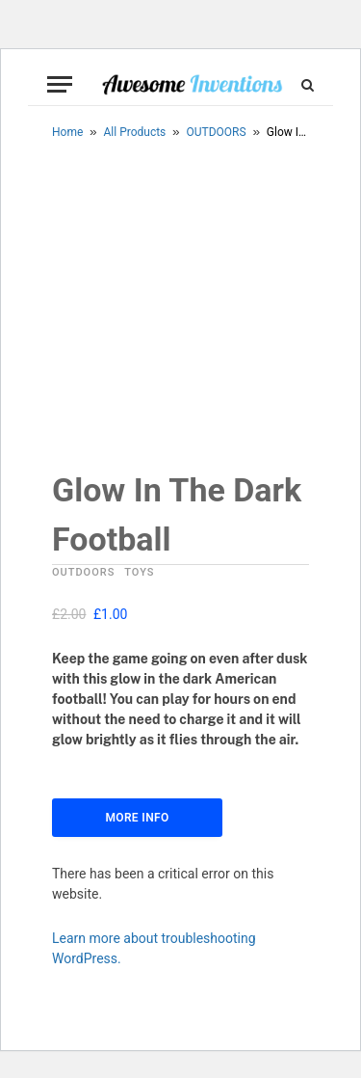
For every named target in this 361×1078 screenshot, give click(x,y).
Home (67, 132)
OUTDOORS (216, 132)
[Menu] (59, 84)
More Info (136, 817)
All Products (135, 132)
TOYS (139, 572)
